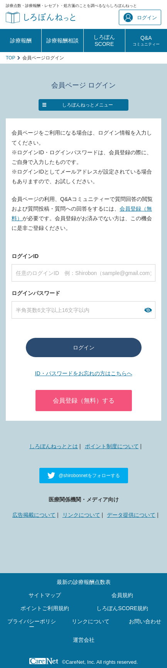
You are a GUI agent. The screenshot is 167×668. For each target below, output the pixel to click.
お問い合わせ (145, 621)
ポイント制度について (112, 446)
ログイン (140, 17)
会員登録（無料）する (84, 400)
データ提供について (131, 515)
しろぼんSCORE (104, 40)
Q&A (146, 40)
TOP (10, 58)
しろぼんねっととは (53, 446)
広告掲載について (34, 515)
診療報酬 (21, 40)
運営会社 (83, 640)
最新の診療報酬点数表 (84, 582)
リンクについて (81, 515)
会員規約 (122, 595)
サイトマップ (45, 595)
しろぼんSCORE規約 (122, 608)
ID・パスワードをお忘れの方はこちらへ (83, 373)
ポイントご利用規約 (44, 608)
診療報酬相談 (62, 40)
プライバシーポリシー (31, 624)
